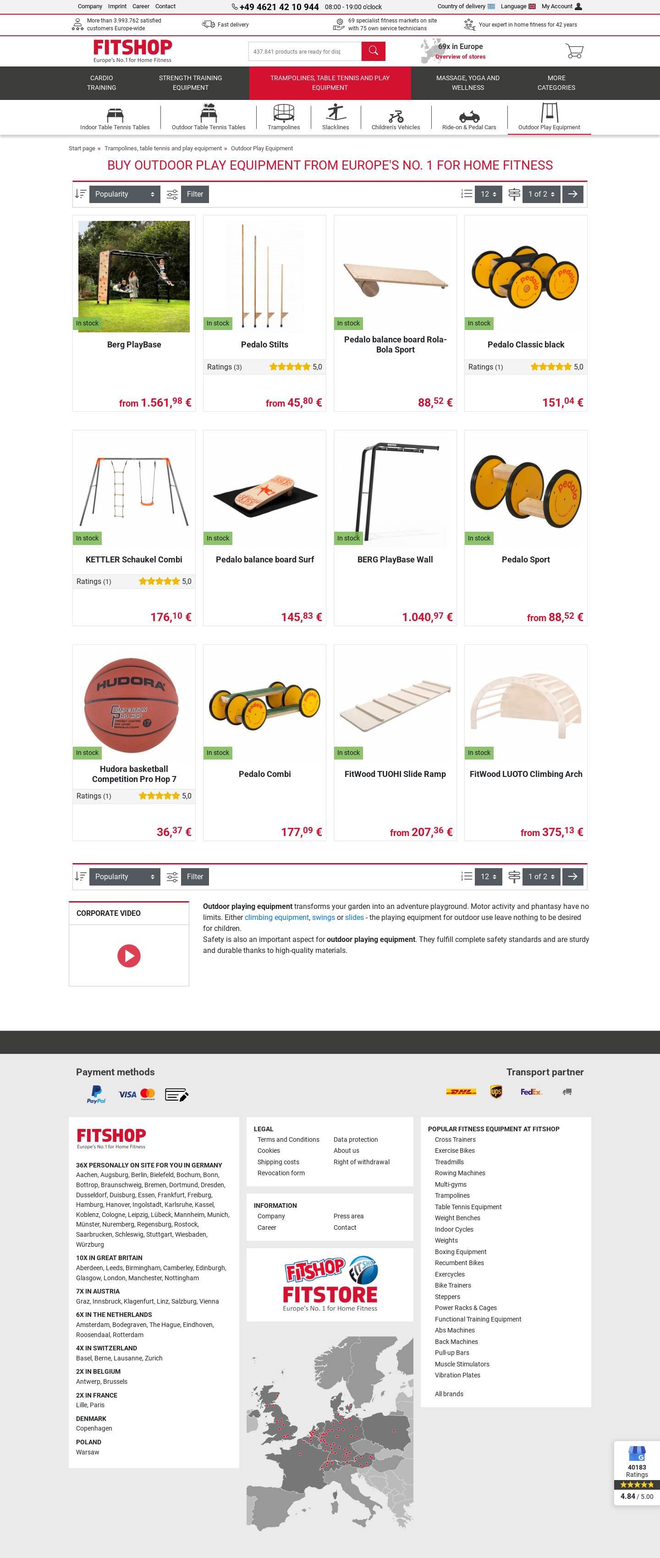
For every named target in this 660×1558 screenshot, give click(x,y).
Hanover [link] (118, 1205)
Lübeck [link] (161, 1215)
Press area (349, 1216)
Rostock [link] (186, 1224)
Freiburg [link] (199, 1195)
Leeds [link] (114, 1268)
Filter (195, 200)
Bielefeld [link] (162, 1175)
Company (90, 6)
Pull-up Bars (452, 1353)
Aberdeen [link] (89, 1268)
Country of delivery (466, 6)
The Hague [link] (164, 1325)
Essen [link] (146, 1195)
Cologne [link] (113, 1215)
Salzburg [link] (184, 1301)
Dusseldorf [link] (91, 1195)
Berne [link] (102, 1358)
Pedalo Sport (526, 566)
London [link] (115, 1278)
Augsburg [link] (114, 1175)
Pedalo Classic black (526, 351)
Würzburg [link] (90, 1245)
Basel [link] (84, 1358)
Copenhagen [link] (94, 1428)
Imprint (117, 6)
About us (346, 1151)
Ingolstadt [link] (147, 1205)
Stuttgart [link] (159, 1235)
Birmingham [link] (143, 1268)
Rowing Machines (460, 1173)
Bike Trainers (453, 1285)
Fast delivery (233, 25)
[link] (96, 1094)
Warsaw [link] (87, 1452)
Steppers (447, 1297)
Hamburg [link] (89, 1205)
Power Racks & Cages (466, 1308)
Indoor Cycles (454, 1229)
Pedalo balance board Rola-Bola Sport (395, 351)
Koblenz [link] (87, 1215)
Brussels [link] (115, 1382)
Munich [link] (217, 1215)
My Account (562, 6)
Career (140, 6)
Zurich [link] (154, 1358)
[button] (572, 200)
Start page (82, 154)
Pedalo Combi (265, 780)
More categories (556, 90)
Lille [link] (81, 1405)
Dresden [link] (212, 1185)
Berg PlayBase (134, 351)
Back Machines (456, 1342)
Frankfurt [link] (171, 1195)
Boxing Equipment (461, 1252)
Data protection (356, 1140)
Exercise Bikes (455, 1151)
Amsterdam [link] (93, 1325)
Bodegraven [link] (129, 1325)
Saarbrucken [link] (94, 1235)
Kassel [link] (204, 1205)
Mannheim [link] (189, 1215)
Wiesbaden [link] (190, 1235)
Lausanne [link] (128, 1358)
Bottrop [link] (87, 1185)
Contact (165, 6)
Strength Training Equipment (190, 90)
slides (354, 923)
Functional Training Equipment (478, 1319)
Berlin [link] (139, 1175)
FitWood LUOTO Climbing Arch (526, 780)
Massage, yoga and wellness (468, 90)
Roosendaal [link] (93, 1335)
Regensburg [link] (154, 1224)
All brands (449, 1394)
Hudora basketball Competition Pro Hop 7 (134, 780)
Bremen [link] (155, 1185)
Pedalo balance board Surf (265, 566)
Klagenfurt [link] (139, 1301)
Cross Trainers (455, 1140)
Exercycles (450, 1274)
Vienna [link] (209, 1301)
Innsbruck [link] (107, 1301)
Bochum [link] (188, 1175)
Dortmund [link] (183, 1185)
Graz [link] (83, 1301)
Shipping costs (278, 1162)
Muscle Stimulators (462, 1364)
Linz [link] (163, 1301)
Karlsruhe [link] (178, 1205)
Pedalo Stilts (264, 351)
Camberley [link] (178, 1268)
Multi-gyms (451, 1185)
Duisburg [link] (122, 1195)
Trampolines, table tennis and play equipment (330, 90)
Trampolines (452, 1196)
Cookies (269, 1151)
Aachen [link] (87, 1175)
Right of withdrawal (362, 1162)
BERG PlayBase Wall (395, 566)
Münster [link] (87, 1224)
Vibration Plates (457, 1375)
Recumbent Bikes (459, 1263)
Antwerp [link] (88, 1382)
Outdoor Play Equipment (262, 154)
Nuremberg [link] (118, 1224)
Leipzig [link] (138, 1215)
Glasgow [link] (88, 1278)
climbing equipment (277, 923)
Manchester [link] (145, 1278)
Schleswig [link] (129, 1235)
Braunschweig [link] (121, 1185)
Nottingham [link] (182, 1278)
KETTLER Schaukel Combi (134, 566)
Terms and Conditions (288, 1140)
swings (323, 923)
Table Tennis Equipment (468, 1207)
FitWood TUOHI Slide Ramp (395, 780)
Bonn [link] (210, 1175)
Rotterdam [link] (128, 1335)
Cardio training (101, 90)
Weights (446, 1240)
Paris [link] (97, 1405)
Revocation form (281, 1173)
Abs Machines (455, 1330)
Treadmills (449, 1162)
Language (518, 6)
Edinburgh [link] (210, 1268)
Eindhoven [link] (198, 1325)
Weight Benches (457, 1218)
